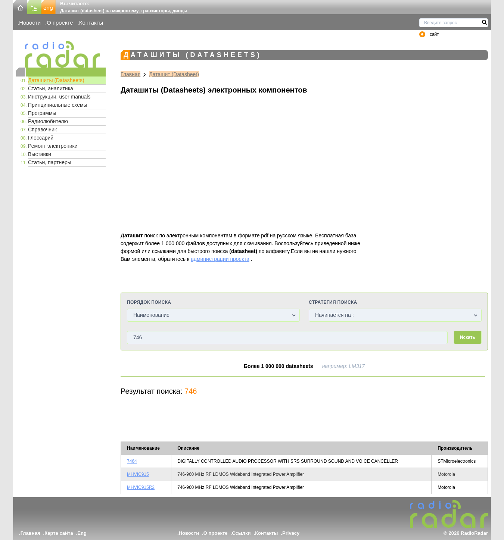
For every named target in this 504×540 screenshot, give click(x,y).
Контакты (91, 22)
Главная (130, 74)
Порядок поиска (149, 302)
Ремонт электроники (53, 146)
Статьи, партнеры (49, 162)
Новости (30, 22)
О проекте (60, 22)
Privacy (290, 533)
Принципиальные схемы (57, 105)
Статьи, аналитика (50, 88)
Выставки (39, 154)
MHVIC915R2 (141, 487)
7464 (132, 461)
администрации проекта (220, 259)
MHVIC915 (138, 474)
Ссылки (241, 533)
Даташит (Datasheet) (174, 74)
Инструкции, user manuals (59, 97)
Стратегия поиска (333, 302)
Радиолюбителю (48, 121)
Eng (82, 533)
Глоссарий (40, 138)
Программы (42, 113)
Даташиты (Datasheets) (56, 80)
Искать (467, 337)
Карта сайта (58, 533)
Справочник (42, 129)
